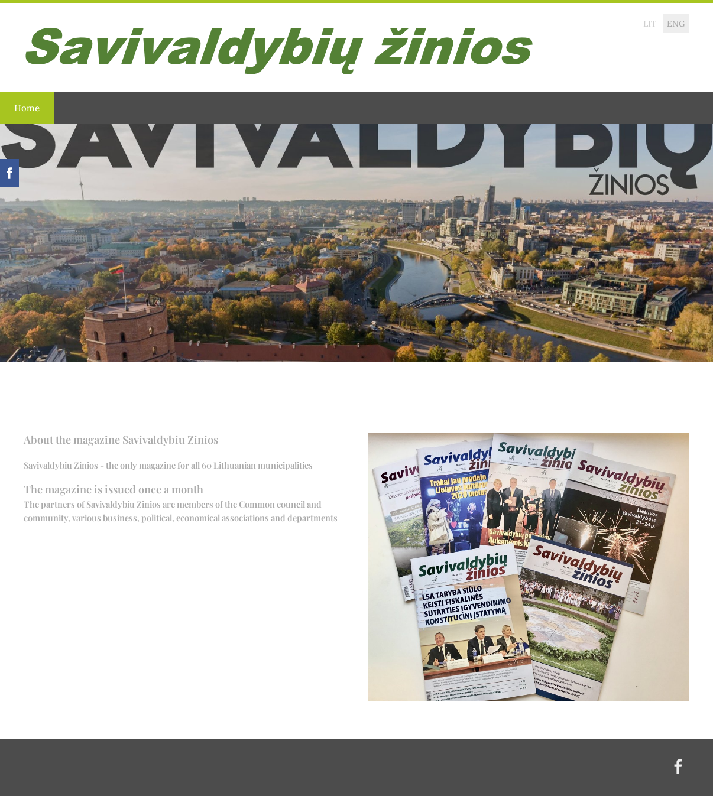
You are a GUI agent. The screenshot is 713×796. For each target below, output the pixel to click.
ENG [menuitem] (676, 23)
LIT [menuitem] (649, 23)
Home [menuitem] (27, 107)
